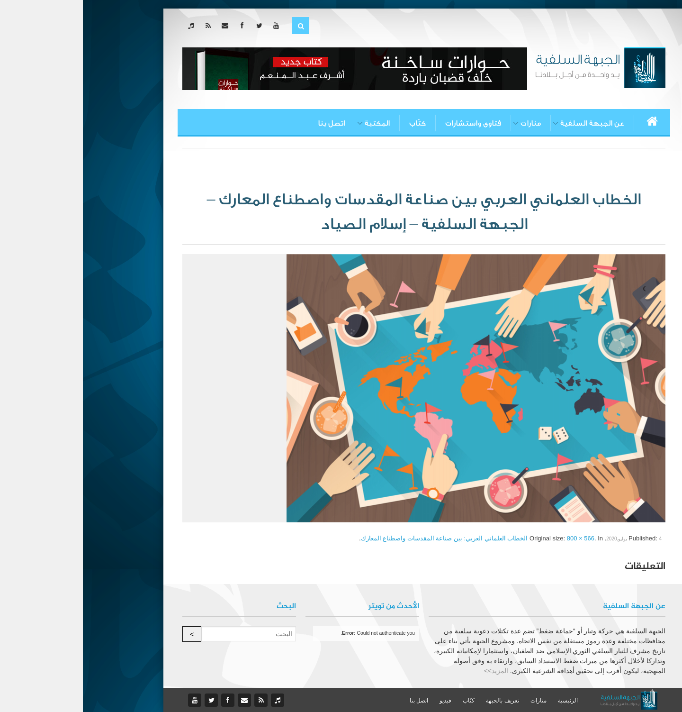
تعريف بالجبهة (419, 700)
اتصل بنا (248, 123)
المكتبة (294, 123)
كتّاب (334, 123)
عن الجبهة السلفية (509, 123)
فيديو (362, 700)
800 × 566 (498, 538)
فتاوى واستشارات (390, 123)
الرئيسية (485, 700)
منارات (448, 123)
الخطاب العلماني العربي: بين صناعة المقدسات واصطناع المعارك (361, 538)
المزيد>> (413, 671)
